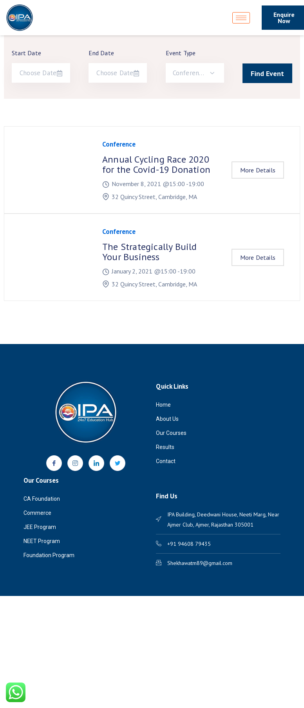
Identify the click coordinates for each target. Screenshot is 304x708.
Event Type (181, 53)
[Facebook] (54, 463)
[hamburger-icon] (241, 18)
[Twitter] (117, 463)
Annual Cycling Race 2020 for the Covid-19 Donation (156, 164)
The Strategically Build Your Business (149, 252)
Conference (119, 144)
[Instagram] (75, 463)
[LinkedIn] (96, 463)
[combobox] (195, 73)
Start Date (26, 53)
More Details (257, 170)
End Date (101, 53)
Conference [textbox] (189, 73)
